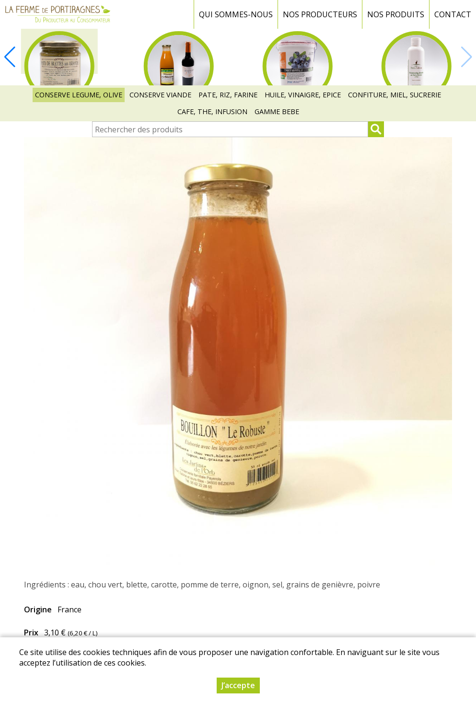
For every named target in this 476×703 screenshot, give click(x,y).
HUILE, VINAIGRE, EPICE (303, 94)
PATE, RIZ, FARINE (227, 94)
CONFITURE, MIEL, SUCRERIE (394, 94)
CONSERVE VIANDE (160, 94)
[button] (9, 57)
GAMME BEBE (277, 111)
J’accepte (238, 688)
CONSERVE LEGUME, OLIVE (78, 94)
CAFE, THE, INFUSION (212, 111)
